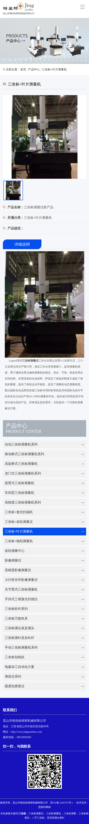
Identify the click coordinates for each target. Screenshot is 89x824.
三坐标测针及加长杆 (19, 638)
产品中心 (34, 69)
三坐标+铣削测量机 (19, 541)
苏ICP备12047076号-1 (61, 802)
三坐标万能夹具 (16, 618)
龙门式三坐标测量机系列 (23, 473)
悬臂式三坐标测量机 (19, 483)
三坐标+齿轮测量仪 (19, 522)
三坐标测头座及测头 (19, 628)
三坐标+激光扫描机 (19, 512)
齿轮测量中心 (14, 551)
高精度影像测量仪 (18, 570)
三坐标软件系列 (16, 609)
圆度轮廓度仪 (14, 686)
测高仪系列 (13, 676)
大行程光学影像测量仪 (21, 580)
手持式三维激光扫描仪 (21, 599)
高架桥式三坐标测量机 (21, 464)
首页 (23, 69)
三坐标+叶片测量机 (19, 531)
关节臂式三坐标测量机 (21, 589)
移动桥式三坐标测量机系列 (24, 454)
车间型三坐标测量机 (19, 493)
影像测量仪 (13, 560)
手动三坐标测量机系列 (21, 647)
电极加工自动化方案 (19, 667)
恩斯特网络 (44, 807)
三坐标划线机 (14, 657)
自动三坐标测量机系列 (21, 444)
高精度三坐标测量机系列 (23, 502)
